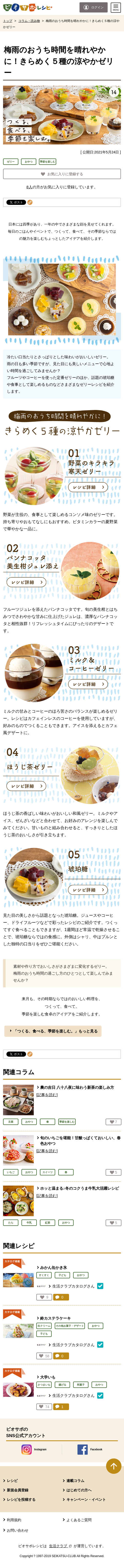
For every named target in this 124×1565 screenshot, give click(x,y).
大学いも (47, 1377)
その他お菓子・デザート (70, 1325)
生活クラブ (61, 1546)
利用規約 (14, 1520)
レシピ (12, 1481)
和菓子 (81, 1384)
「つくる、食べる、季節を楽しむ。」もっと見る (55, 1031)
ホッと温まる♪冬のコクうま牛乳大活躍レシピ (79, 1188)
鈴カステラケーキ (55, 1318)
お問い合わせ (17, 1530)
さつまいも (44, 1384)
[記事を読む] (47, 1095)
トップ (7, 21)
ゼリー (11, 161)
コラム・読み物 (29, 21)
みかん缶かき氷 (53, 1267)
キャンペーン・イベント (86, 1499)
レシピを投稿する (21, 1499)
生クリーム (44, 1325)
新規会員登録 (17, 1490)
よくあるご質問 (79, 1520)
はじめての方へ (79, 1490)
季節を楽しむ (47, 161)
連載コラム (75, 1481)
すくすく (44, 1275)
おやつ (28, 161)
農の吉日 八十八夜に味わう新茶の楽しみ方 (77, 1087)
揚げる (62, 1384)
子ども (62, 1275)
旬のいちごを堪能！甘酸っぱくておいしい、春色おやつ (80, 1141)
